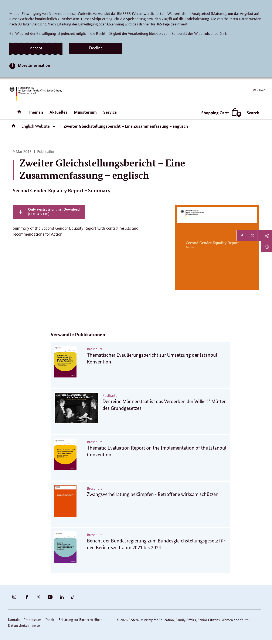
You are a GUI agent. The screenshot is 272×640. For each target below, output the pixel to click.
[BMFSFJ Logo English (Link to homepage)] (35, 94)
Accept (36, 47)
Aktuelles (58, 112)
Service (110, 112)
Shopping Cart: (220, 113)
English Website (35, 126)
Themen (35, 112)
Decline (96, 47)
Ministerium (85, 112)
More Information (34, 65)
